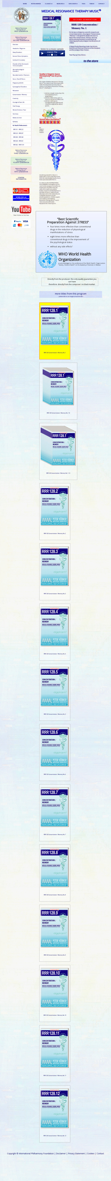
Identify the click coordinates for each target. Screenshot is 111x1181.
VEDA (83, 3)
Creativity (15, 98)
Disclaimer (61, 1153)
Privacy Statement (76, 1153)
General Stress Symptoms (20, 56)
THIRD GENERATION (21, 151)
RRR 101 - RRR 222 (18, 129)
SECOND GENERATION (21, 38)
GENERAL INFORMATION (21, 178)
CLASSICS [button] (48, 3)
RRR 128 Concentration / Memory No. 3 (55, 594)
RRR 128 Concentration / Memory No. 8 (55, 895)
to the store (90, 61)
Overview (15, 44)
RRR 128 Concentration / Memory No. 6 (55, 774)
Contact (100, 1153)
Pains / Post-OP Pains (19, 79)
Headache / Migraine (19, 48)
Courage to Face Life (18, 102)
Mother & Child (17, 118)
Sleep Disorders (17, 52)
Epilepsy (15, 121)
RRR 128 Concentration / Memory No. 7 (55, 834)
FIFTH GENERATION (21, 170)
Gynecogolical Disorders (20, 87)
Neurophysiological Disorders (18, 70)
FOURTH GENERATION (21, 160)
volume (62, 53)
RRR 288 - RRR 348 (18, 137)
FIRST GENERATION (21, 29)
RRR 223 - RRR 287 (18, 133)
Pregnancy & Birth (18, 83)
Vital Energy (16, 106)
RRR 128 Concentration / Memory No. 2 (55, 533)
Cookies (90, 1153)
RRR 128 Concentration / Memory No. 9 (55, 955)
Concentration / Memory (20, 94)
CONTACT (101, 3)
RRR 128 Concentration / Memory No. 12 (54, 1136)
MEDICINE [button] (61, 3)
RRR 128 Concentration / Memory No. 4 (55, 654)
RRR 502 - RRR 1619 (18, 145)
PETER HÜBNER (36, 3)
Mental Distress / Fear (19, 110)
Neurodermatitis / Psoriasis (21, 75)
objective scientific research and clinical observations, (84, 33)
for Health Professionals (20, 125)
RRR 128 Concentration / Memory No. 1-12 (58, 473)
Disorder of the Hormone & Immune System (20, 65)
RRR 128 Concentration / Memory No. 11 (54, 1075)
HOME (25, 3)
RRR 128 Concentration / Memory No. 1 (55, 353)
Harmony (15, 114)
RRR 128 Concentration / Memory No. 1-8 (58, 413)
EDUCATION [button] (73, 3)
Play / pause (42, 53)
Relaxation (16, 90)
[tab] (21, 30)
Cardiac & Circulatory (19, 60)
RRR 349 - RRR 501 (18, 141)
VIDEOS (91, 3)
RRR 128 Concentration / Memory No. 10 (54, 1015)
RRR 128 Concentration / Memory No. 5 (55, 714)
